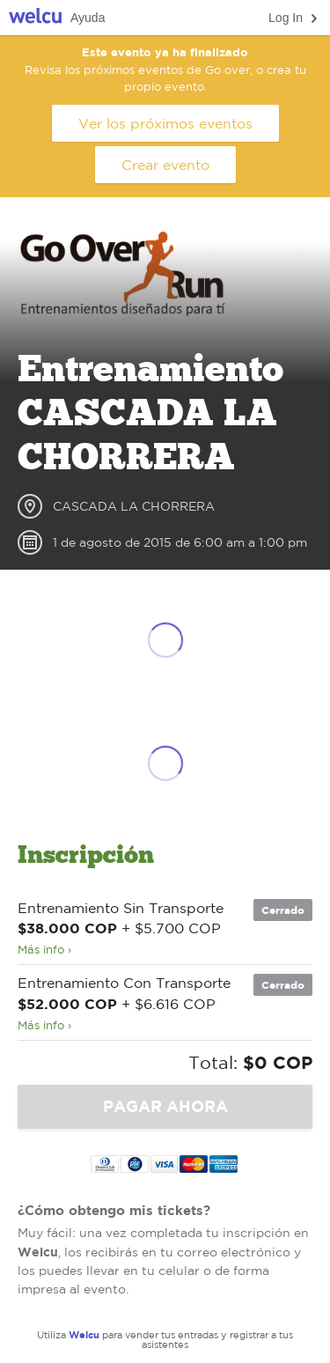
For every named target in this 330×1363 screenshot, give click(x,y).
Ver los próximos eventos (165, 123)
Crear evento (165, 165)
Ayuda (87, 18)
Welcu (35, 18)
